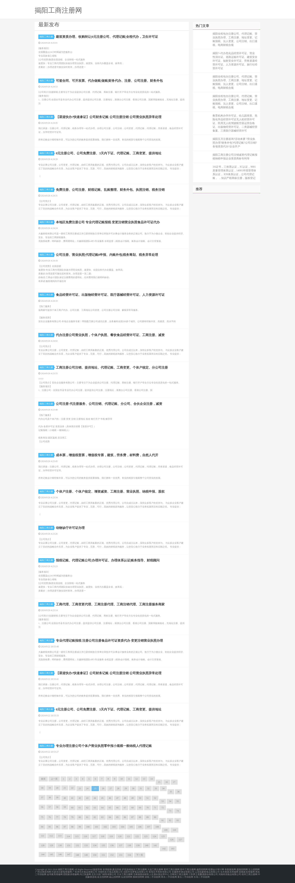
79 (72, 817)
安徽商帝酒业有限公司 (183, 871)
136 (112, 845)
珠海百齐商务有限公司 (160, 871)
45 (102, 798)
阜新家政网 (230, 869)
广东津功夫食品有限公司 (84, 871)
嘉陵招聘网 (242, 869)
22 (72, 788)
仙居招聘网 (126, 876)
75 (42, 817)
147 (68, 854)
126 (171, 839)
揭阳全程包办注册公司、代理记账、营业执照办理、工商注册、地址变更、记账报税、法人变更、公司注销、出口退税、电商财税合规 (235, 39)
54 (170, 801)
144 (42, 854)
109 (165, 830)
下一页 (139, 855)
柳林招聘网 (138, 876)
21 (65, 788)
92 (170, 820)
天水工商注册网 (125, 874)
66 (117, 807)
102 (105, 826)
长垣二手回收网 (202, 876)
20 (57, 788)
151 (103, 855)
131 (68, 845)
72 (162, 807)
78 (65, 817)
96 (57, 826)
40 (65, 798)
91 (162, 820)
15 (159, 782)
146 (60, 854)
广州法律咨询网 (43, 871)
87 (132, 817)
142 (164, 848)
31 (141, 788)
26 (103, 788)
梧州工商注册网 (249, 874)
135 (103, 845)
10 (121, 779)
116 (85, 836)
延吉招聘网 (103, 876)
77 (57, 817)
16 (167, 782)
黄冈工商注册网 (171, 869)
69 (140, 807)
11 (129, 779)
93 (177, 820)
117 (94, 836)
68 (132, 807)
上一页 (54, 779)
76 (50, 817)
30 (133, 788)
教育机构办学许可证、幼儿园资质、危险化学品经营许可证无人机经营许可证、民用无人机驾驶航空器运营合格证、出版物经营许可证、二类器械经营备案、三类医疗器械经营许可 (235, 123)
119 (111, 836)
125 (163, 836)
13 (144, 779)
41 (72, 798)
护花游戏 (126, 869)
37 (42, 797)
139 (138, 845)
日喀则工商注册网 (179, 874)
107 (148, 826)
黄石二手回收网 (185, 876)
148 (77, 855)
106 (139, 826)
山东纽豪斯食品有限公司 (207, 871)
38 (50, 797)
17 (174, 782)
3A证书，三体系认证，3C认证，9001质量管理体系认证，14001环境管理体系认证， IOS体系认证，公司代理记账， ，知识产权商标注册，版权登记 (234, 172)
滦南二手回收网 (152, 876)
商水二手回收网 (169, 876)
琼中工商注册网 (188, 869)
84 (110, 817)
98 (72, 826)
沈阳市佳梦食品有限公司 (135, 871)
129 (51, 845)
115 (77, 836)
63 (95, 807)
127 (180, 839)
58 (57, 807)
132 (77, 845)
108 (157, 826)
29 (126, 788)
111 (42, 836)
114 (68, 836)
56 (42, 807)
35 (171, 791)
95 (50, 826)
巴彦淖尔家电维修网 (62, 871)
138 (129, 845)
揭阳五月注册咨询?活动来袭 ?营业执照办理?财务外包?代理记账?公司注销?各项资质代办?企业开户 (235, 143)
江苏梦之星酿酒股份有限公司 (203, 874)
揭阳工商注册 (47, 36)
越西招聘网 (202, 869)
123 (146, 836)
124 (154, 836)
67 (125, 807)
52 (155, 798)
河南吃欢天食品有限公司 (110, 871)
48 (125, 798)
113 (60, 836)
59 (65, 807)
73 (170, 811)
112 (51, 836)
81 (87, 817)
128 (42, 845)
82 (95, 817)
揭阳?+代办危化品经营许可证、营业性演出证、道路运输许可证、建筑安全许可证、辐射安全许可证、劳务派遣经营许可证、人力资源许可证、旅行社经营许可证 (235, 61)
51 (147, 798)
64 (102, 807)
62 (87, 807)
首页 (43, 779)
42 (80, 798)
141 (155, 845)
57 (50, 807)
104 (122, 826)
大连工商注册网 (155, 869)
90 (155, 817)
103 (114, 826)
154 (129, 855)
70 (147, 807)
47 (117, 798)
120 (120, 836)
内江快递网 (85, 874)
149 (86, 855)
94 (42, 826)
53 (162, 801)
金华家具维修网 (55, 874)
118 (102, 836)
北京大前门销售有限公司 (103, 874)
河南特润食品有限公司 (229, 874)
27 (110, 788)
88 (140, 817)
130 (60, 845)
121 (128, 836)
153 (120, 855)
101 (96, 826)
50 (140, 798)
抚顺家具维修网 (247, 871)
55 (177, 801)
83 (102, 817)
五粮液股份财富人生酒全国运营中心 (151, 874)
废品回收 (116, 869)
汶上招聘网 (254, 869)
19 (50, 788)
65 (110, 807)
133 (86, 845)
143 (172, 848)
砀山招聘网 (114, 876)
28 (118, 788)
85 (117, 817)
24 (87, 788)
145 (51, 854)
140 (146, 845)
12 (136, 779)
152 (112, 855)
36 (178, 791)
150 (94, 855)
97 (65, 826)
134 (94, 845)
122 (137, 836)
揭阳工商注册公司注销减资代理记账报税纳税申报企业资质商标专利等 (235, 156)
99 (80, 826)
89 (147, 817)
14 (152, 779)
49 (132, 798)
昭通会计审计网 (216, 869)
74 (177, 811)
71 (155, 807)
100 (88, 826)
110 (174, 830)
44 (95, 798)
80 (80, 817)
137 (120, 845)
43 (87, 798)
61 (80, 807)
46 (110, 798)
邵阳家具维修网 (71, 874)
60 (72, 807)
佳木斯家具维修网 (229, 871)
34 (163, 788)
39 (57, 797)
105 (131, 826)
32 (148, 788)
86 (125, 817)
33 (156, 788)
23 (80, 788)
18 (42, 788)
